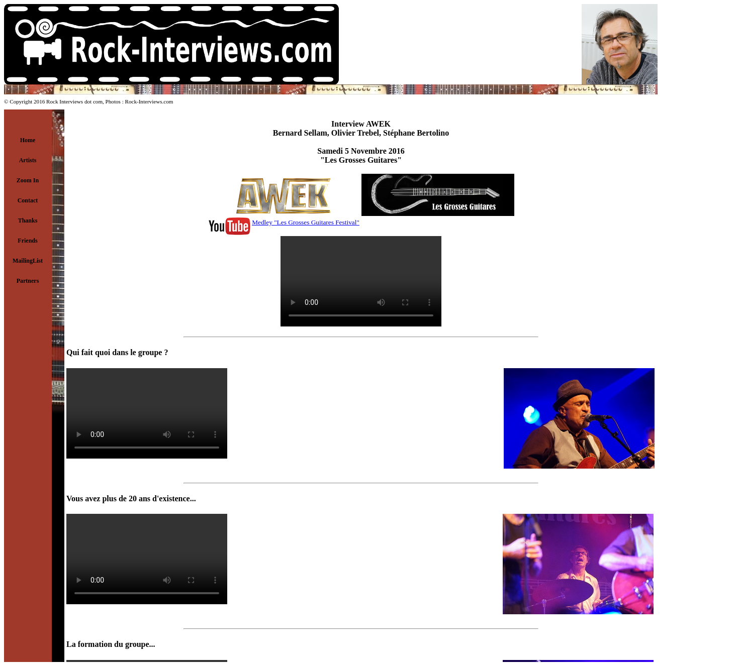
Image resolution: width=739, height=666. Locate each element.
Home (28, 140)
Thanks (28, 220)
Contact (28, 200)
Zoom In (28, 180)
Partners (28, 280)
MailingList (28, 260)
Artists (28, 160)
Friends (27, 240)
